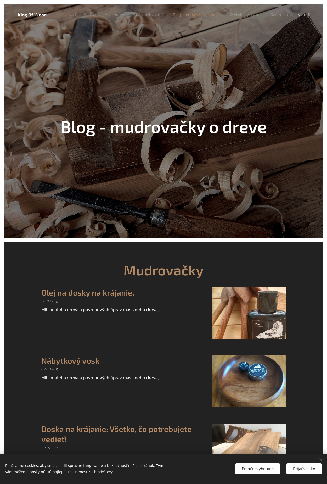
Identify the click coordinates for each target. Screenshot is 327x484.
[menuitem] (86, 14)
